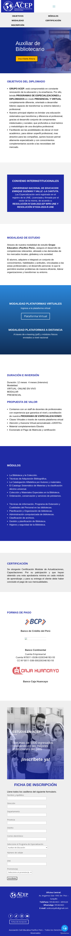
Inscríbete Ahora (26, 58)
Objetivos (17, 16)
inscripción (17, 25)
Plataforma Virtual (35, 316)
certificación (53, 20)
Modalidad (18, 20)
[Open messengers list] (64, 928)
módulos (53, 16)
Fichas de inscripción (19, 922)
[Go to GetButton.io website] (64, 933)
